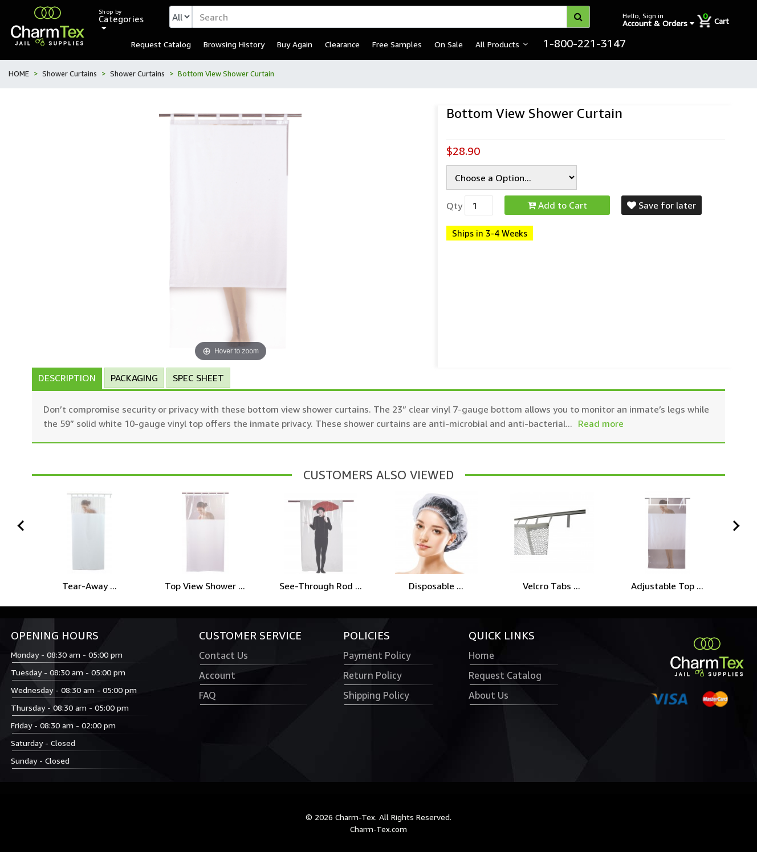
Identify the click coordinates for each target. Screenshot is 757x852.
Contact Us (223, 655)
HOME (19, 73)
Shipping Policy (376, 695)
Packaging (134, 378)
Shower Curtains (69, 73)
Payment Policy (376, 655)
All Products (497, 43)
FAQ (207, 695)
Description (67, 378)
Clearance (342, 43)
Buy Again (294, 43)
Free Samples (397, 43)
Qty (454, 205)
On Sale (448, 43)
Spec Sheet (198, 378)
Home (481, 655)
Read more (601, 423)
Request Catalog (161, 43)
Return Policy (372, 675)
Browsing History (234, 43)
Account (217, 675)
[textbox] (391, 17)
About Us (488, 695)
